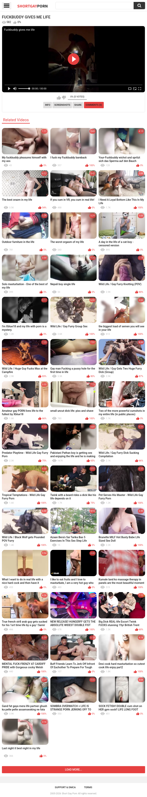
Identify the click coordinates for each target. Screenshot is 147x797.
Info (47, 105)
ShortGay (32, 6)
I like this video (59, 98)
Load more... (73, 769)
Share (78, 105)
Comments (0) (94, 105)
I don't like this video (64, 98)
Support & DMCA (65, 787)
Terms (88, 787)
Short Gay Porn (69, 793)
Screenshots (62, 105)
